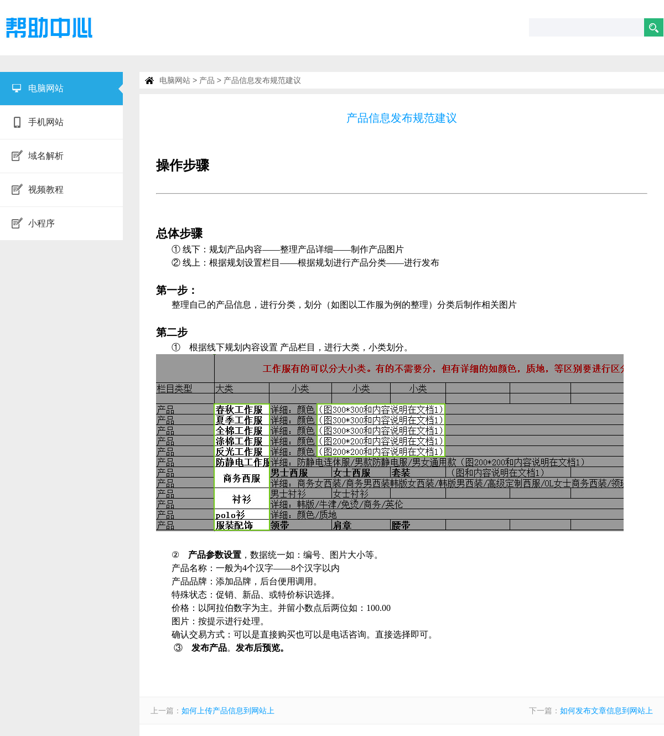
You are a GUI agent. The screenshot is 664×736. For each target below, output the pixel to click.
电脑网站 (174, 80)
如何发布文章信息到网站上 (606, 710)
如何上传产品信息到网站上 (227, 710)
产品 (207, 80)
